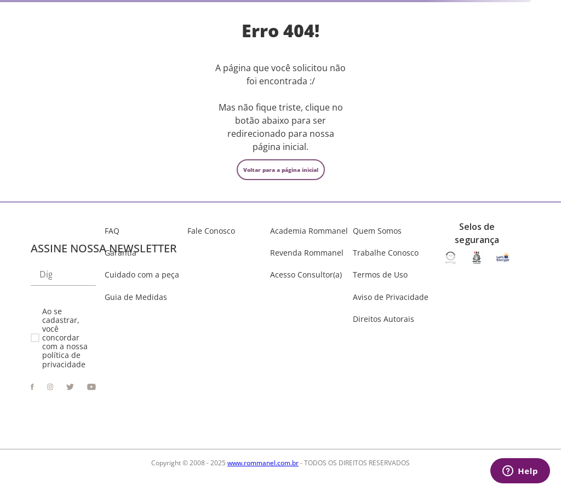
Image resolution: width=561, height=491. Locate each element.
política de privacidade (63, 359)
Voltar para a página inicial (280, 170)
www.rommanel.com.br (263, 462)
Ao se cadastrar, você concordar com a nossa (65, 338)
